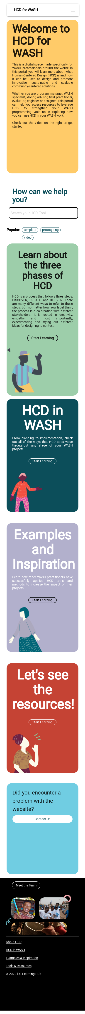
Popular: (13, 230)
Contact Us (42, 819)
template (30, 230)
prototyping (50, 230)
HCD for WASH (26, 10)
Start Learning (42, 338)
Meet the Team (26, 885)
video (28, 237)
